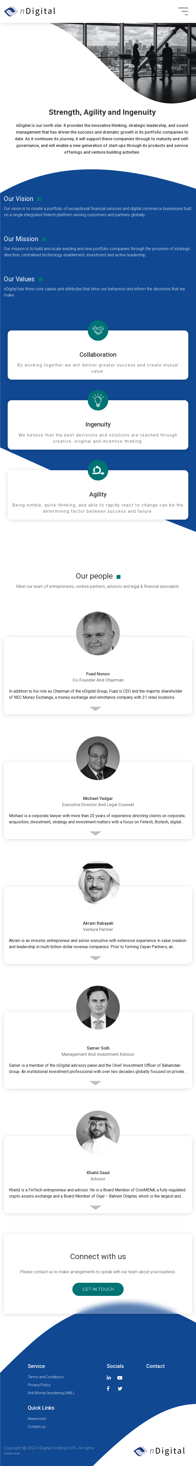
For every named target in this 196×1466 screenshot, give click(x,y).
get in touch (98, 1289)
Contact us (36, 1427)
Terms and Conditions (46, 1377)
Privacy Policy (39, 1385)
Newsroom (37, 1419)
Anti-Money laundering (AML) (51, 1393)
